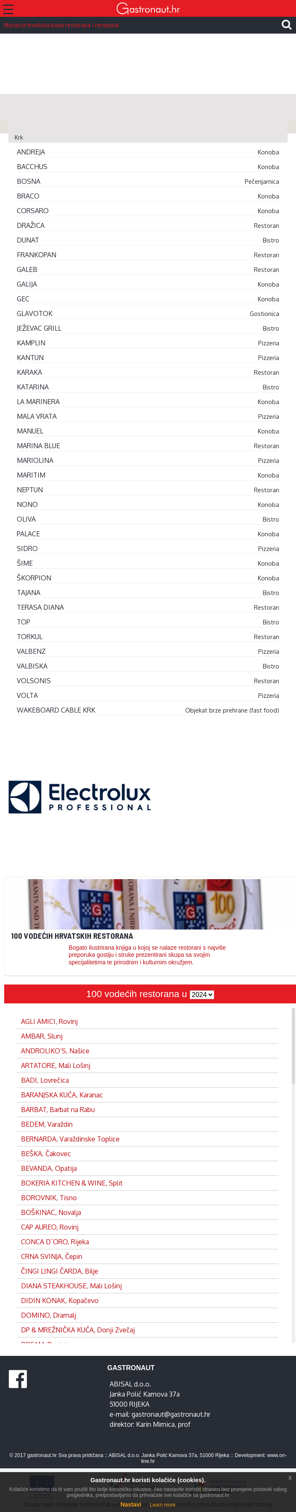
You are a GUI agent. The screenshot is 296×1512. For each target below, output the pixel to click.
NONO (27, 504)
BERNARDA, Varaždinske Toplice (70, 1139)
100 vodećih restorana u (137, 994)
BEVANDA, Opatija (49, 1168)
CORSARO (33, 210)
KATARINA (33, 387)
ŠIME (25, 563)
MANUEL (30, 431)
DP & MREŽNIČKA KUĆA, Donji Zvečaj (78, 1330)
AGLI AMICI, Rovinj (49, 1021)
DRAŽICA (31, 225)
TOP (23, 622)
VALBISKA (32, 666)
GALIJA (27, 284)
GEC (23, 299)
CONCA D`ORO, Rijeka (55, 1242)
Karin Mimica (155, 1424)
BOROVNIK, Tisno (49, 1197)
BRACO (28, 196)
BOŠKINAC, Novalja (51, 1212)
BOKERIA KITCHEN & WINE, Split (72, 1183)
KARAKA (29, 372)
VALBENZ (31, 651)
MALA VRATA (37, 416)
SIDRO (27, 548)
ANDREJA (31, 152)
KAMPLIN (31, 343)
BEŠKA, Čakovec (46, 1153)
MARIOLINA (35, 460)
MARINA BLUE (38, 445)
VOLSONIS (34, 680)
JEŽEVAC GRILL (39, 328)
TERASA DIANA (40, 607)
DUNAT (28, 240)
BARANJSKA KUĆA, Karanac (62, 1095)
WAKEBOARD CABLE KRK (56, 710)
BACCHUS (32, 166)
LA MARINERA (38, 401)
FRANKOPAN (36, 255)
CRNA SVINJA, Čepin (51, 1256)
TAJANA (28, 592)
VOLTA (27, 695)
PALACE (28, 534)
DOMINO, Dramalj (48, 1315)
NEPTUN (30, 490)
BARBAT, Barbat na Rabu (58, 1109)
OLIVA (26, 519)
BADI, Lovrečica (45, 1080)
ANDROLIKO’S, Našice (55, 1051)
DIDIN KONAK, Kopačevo (60, 1300)
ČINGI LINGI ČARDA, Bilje (59, 1271)
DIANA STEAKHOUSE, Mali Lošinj (71, 1286)
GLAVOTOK (34, 313)
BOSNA (28, 181)
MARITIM (31, 475)
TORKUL (29, 636)
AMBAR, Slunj (42, 1036)
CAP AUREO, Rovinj (50, 1227)
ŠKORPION (34, 578)
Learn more (163, 1505)
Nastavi (130, 1504)
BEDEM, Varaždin (47, 1124)
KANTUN (30, 357)
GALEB (27, 269)
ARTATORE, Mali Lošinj (55, 1065)
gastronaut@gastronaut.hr (170, 1414)
